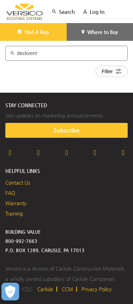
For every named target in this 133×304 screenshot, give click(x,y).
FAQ (10, 193)
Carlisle (45, 289)
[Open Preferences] (10, 291)
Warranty (16, 203)
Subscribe (66, 130)
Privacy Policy (97, 289)
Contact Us (17, 182)
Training (14, 213)
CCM (67, 289)
